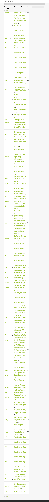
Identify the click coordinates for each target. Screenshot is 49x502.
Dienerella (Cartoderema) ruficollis (6, 446)
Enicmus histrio (7, 122)
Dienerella (6, 246)
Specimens (34, 6)
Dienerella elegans (7, 287)
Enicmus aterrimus (7, 191)
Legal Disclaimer (43, 501)
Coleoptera (6, 334)
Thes (5, 474)
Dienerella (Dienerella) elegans (6, 441)
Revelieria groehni (7, 282)
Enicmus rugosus (7, 160)
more (5, 10)
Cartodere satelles (7, 12)
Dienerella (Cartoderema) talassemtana (6, 268)
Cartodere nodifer (7, 349)
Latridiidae (6, 89)
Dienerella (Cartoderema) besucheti (6, 318)
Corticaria (6, 272)
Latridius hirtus (6, 344)
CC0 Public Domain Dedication (18, 501)
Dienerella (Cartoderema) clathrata (6, 153)
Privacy (40, 501)
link (7, 10)
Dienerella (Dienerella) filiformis (6, 375)
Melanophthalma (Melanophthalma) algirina (7, 398)
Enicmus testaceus (7, 156)
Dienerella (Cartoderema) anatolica (6, 491)
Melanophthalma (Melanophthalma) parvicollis (7, 461)
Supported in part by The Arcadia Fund (35, 501)
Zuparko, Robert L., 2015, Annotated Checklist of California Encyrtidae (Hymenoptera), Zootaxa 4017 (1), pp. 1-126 (20, 146)
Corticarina (6, 38)
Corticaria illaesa (7, 387)
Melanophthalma (7, 486)
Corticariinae (6, 126)
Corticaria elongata (7, 201)
